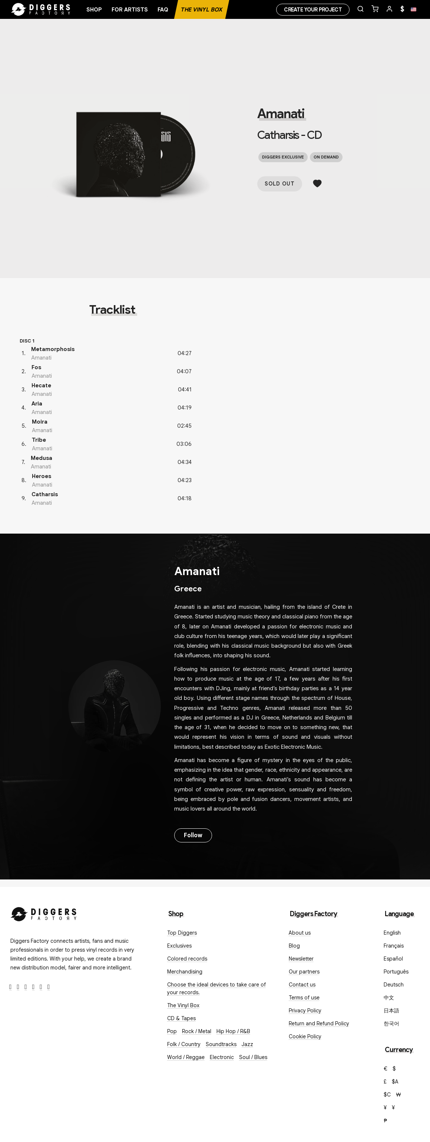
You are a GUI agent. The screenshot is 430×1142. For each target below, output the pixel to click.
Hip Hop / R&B (233, 1031)
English (392, 932)
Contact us (302, 984)
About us (300, 932)
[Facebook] (10, 987)
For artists (130, 9)
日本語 (391, 1010)
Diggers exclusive (283, 157)
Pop (172, 1031)
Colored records (187, 958)
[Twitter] (18, 987)
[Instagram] (26, 987)
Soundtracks (221, 1044)
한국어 (391, 1023)
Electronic (222, 1057)
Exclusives (179, 945)
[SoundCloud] (41, 987)
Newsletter (301, 958)
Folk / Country (184, 1044)
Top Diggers (182, 932)
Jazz (247, 1044)
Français (394, 945)
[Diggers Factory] (44, 912)
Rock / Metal (196, 1031)
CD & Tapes (181, 1018)
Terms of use (304, 997)
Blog (294, 945)
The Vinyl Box (201, 9)
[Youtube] (33, 987)
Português (396, 971)
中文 (389, 997)
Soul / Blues (253, 1057)
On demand (326, 157)
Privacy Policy (305, 1010)
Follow (193, 835)
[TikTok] (49, 987)
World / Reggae (186, 1057)
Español (393, 958)
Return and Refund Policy (319, 1023)
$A (395, 1081)
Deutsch (394, 984)
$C (387, 1094)
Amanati (280, 114)
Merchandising (184, 971)
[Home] (40, 9)
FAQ (163, 9)
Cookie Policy (305, 1036)
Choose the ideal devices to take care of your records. (216, 988)
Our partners (304, 971)
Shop (94, 9)
